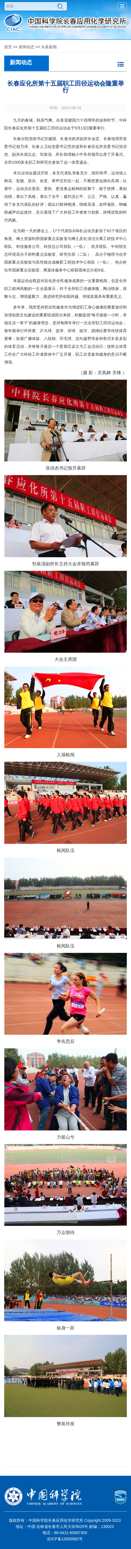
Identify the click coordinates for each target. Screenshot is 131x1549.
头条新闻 (49, 47)
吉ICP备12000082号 (65, 1539)
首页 (8, 47)
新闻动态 (26, 47)
